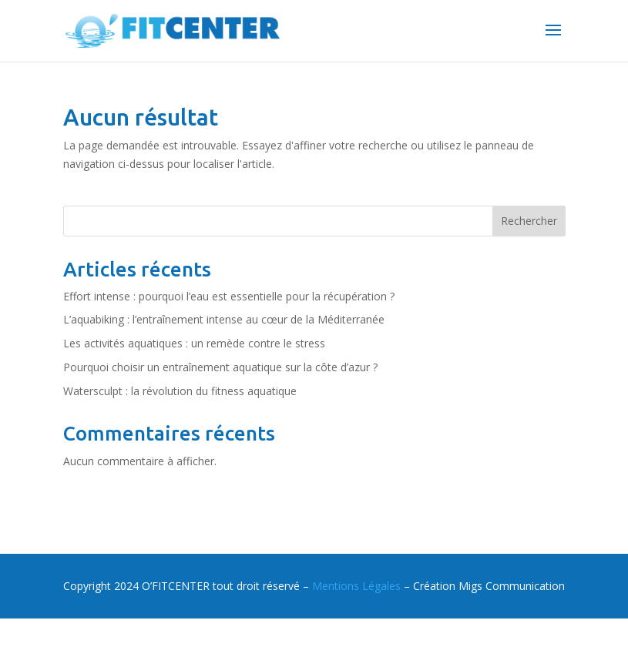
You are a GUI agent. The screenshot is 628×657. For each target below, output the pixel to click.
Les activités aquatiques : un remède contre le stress (194, 343)
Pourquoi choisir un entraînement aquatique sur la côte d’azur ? (220, 367)
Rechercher (529, 220)
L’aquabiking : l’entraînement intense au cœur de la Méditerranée (224, 319)
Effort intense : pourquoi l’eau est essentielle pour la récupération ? (229, 296)
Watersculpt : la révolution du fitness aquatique (180, 391)
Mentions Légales (356, 585)
